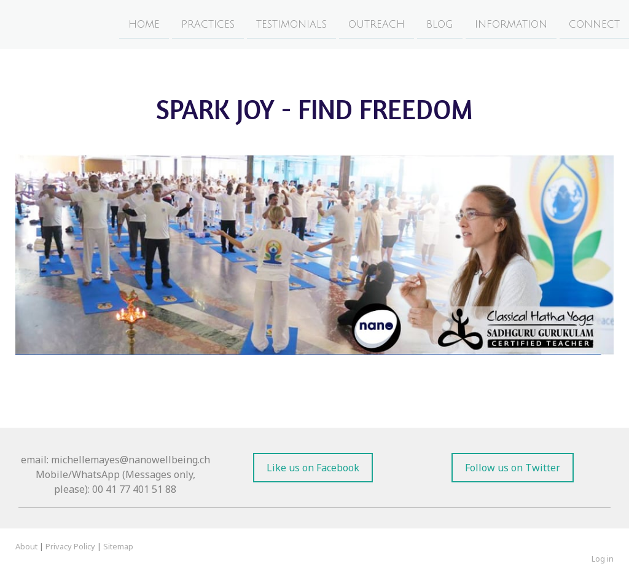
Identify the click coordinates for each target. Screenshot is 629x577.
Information (511, 23)
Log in (603, 558)
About (26, 546)
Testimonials (291, 23)
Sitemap (118, 546)
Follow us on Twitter (512, 467)
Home (144, 23)
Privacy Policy (70, 546)
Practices (208, 23)
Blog (439, 23)
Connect (594, 23)
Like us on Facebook (313, 467)
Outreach (376, 23)
